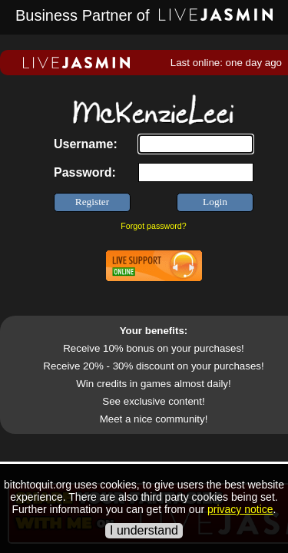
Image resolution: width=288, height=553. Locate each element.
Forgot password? (153, 225)
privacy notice (240, 509)
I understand (144, 530)
